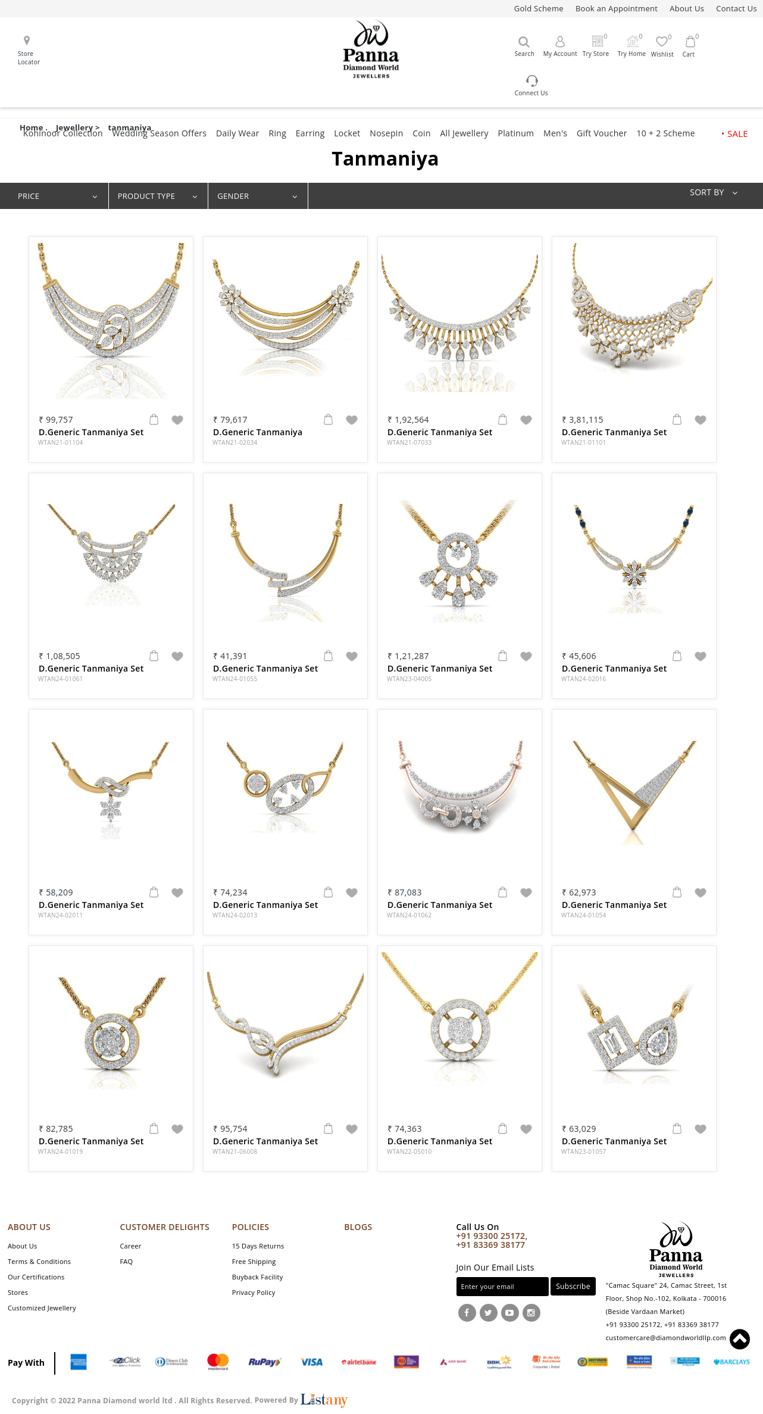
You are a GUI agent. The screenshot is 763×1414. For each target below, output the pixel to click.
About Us (687, 8)
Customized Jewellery (42, 1307)
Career (130, 1245)
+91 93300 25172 (633, 1324)
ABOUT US (29, 1226)
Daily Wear (237, 133)
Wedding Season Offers (159, 133)
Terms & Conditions (39, 1261)
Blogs (358, 1226)
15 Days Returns (258, 1245)
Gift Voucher (602, 133)
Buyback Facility (257, 1276)
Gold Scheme (539, 8)
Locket (347, 133)
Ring (278, 133)
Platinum (516, 133)
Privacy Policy (254, 1292)
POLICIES (251, 1226)
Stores (18, 1292)
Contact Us (736, 8)
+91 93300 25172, (492, 1235)
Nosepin (386, 133)
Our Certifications (36, 1276)
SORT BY (717, 192)
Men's (555, 133)
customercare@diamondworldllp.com (666, 1337)
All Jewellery (464, 133)
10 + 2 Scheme (665, 133)
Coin (421, 133)
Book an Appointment (617, 8)
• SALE (734, 133)
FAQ (126, 1261)
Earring (310, 133)
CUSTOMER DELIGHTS (164, 1226)
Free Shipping (254, 1261)
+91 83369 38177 (491, 1244)
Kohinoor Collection (63, 133)
